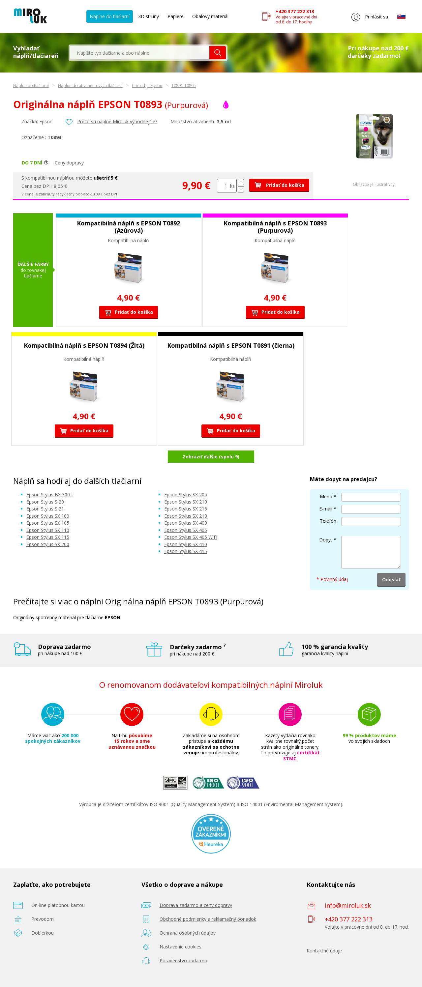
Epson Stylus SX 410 (185, 544)
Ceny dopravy (69, 163)
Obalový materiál (210, 16)
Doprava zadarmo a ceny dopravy (196, 905)
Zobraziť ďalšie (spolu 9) (211, 456)
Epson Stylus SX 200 (47, 544)
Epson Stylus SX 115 (47, 537)
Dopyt (325, 540)
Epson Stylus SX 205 (185, 494)
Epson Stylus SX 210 (185, 502)
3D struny (148, 16)
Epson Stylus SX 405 (185, 530)
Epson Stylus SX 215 (185, 509)
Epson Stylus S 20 (45, 502)
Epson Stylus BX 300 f (49, 494)
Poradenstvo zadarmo (183, 960)
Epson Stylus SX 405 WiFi (190, 537)
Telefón (328, 521)
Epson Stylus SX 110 (47, 530)
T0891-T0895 (183, 85)
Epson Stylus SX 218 (185, 516)
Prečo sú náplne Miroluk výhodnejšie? (117, 121)
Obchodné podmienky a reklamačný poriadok (208, 919)
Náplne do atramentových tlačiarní (90, 85)
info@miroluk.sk (348, 905)
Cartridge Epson (147, 85)
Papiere (175, 16)
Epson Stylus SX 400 (185, 523)
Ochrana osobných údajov (188, 933)
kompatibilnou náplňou (50, 178)
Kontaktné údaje (324, 950)
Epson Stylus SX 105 (47, 523)
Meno (326, 496)
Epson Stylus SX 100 (47, 516)
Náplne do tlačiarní (110, 16)
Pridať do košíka (279, 185)
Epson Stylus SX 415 (185, 551)
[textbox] (139, 52)
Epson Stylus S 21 (45, 509)
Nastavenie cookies (180, 946)
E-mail (325, 509)
